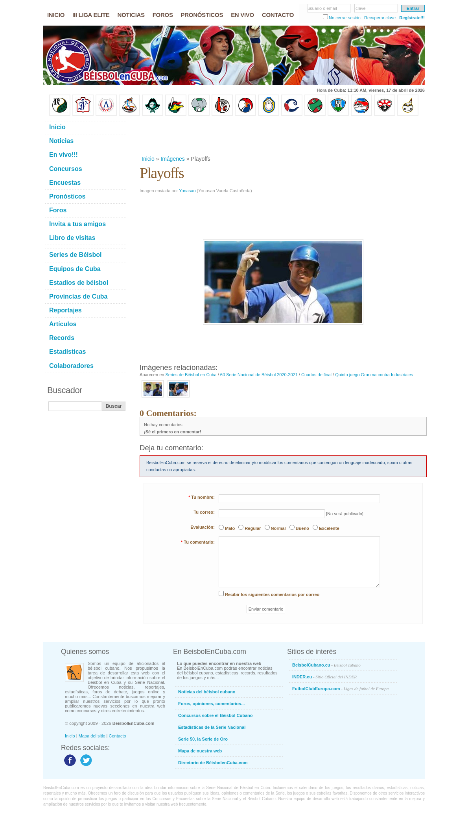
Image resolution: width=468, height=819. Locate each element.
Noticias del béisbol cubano (206, 691)
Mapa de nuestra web (200, 750)
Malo (230, 528)
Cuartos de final (316, 374)
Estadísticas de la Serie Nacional (211, 727)
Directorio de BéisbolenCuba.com (213, 762)
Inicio (148, 159)
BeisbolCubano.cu (326, 665)
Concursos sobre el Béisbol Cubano (215, 715)
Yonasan (187, 190)
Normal (278, 528)
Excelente (329, 528)
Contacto (117, 736)
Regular (253, 528)
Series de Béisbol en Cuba (190, 374)
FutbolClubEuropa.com (340, 688)
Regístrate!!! (412, 17)
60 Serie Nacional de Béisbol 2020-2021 (259, 374)
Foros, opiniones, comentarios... (211, 703)
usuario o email (322, 8)
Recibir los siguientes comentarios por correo (272, 594)
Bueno (302, 528)
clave (361, 8)
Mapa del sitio (92, 736)
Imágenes (172, 159)
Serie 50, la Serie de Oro (203, 739)
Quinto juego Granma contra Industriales (374, 374)
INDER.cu (324, 676)
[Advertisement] (283, 135)
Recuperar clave (380, 17)
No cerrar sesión (345, 17)
